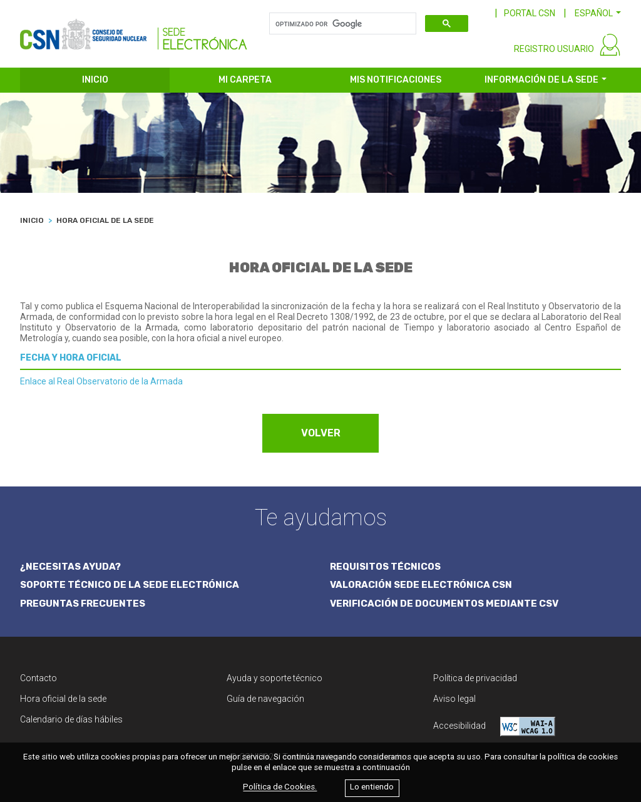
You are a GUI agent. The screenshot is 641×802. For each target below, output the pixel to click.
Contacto (38, 678)
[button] (598, 13)
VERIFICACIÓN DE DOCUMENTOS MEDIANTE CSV (444, 603)
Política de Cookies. (280, 787)
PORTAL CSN (529, 13)
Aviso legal (454, 699)
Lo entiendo (372, 787)
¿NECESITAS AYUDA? (70, 566)
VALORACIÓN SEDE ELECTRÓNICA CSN (421, 584)
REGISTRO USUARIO (554, 49)
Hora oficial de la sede (63, 699)
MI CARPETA (245, 80)
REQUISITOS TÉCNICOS (385, 566)
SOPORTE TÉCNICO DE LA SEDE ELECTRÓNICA (129, 584)
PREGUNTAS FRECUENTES (82, 603)
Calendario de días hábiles (71, 719)
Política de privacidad (475, 678)
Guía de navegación (265, 699)
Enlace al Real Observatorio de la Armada (101, 381)
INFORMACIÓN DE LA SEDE (541, 80)
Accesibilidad (494, 726)
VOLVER (321, 433)
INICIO (95, 80)
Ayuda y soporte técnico (274, 678)
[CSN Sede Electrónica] (133, 29)
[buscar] (341, 23)
